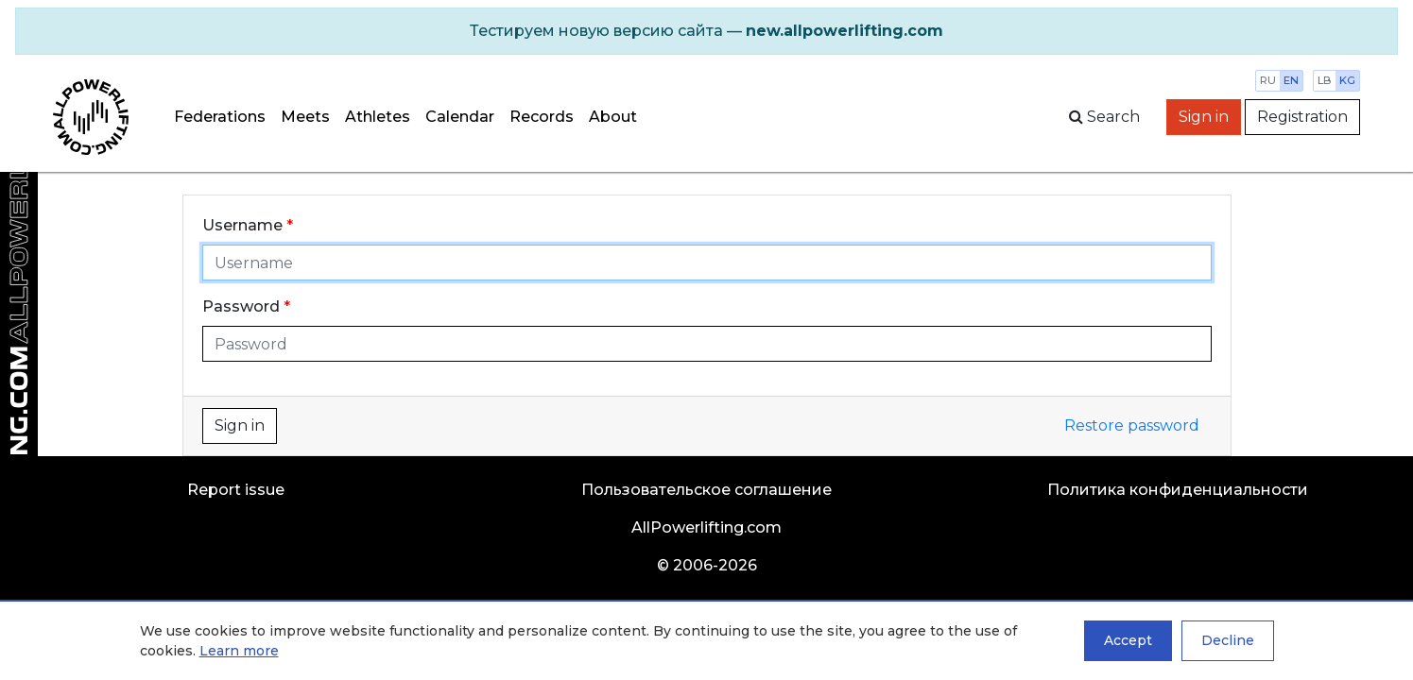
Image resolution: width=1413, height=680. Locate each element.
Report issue (235, 490)
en (1291, 80)
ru (1268, 80)
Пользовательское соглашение (706, 490)
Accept (1128, 640)
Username (242, 225)
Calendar (459, 117)
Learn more (239, 650)
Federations (220, 117)
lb (1325, 80)
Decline (1227, 640)
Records (541, 117)
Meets (305, 117)
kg (1347, 80)
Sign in (1204, 117)
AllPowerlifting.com (706, 527)
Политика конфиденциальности (1177, 490)
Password (241, 306)
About (613, 117)
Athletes (377, 117)
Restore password (1131, 425)
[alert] (706, 31)
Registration (1302, 117)
